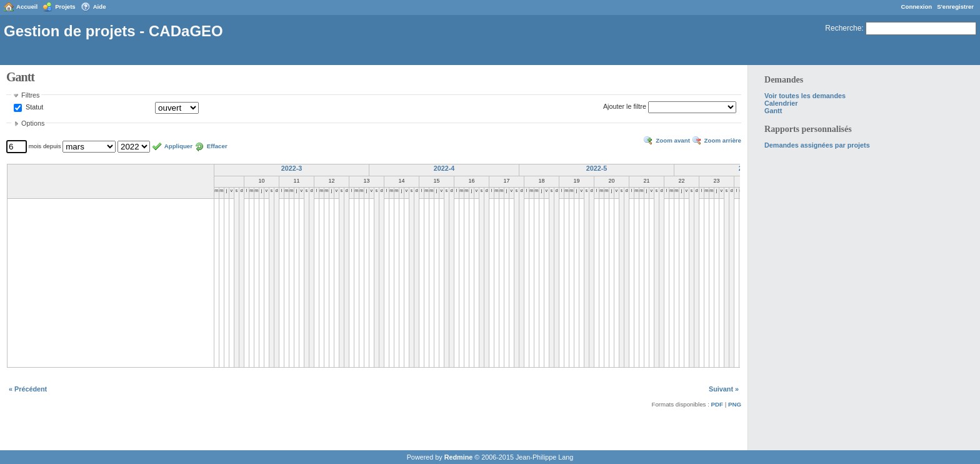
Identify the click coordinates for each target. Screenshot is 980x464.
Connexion (916, 6)
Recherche (843, 28)
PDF (717, 404)
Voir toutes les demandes (805, 95)
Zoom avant (673, 140)
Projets (65, 6)
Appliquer (178, 146)
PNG (734, 404)
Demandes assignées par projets (817, 145)
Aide (99, 6)
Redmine (458, 457)
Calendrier (781, 103)
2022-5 (597, 168)
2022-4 (444, 168)
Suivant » (724, 389)
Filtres (30, 95)
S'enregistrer (955, 6)
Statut (33, 107)
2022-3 (291, 168)
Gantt (773, 110)
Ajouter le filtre (624, 107)
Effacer (217, 146)
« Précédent (28, 389)
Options (32, 123)
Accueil (27, 6)
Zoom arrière (722, 140)
